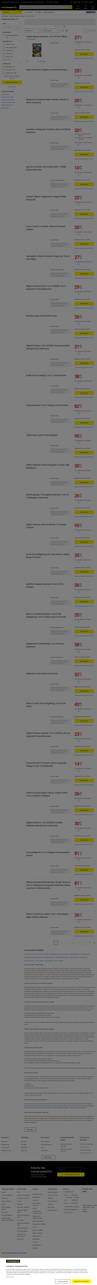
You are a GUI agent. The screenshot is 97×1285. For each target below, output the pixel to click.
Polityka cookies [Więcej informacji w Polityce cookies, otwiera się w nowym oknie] (10, 1277)
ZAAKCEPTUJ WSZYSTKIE (81, 1281)
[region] (48, 1271)
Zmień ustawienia (63, 1281)
